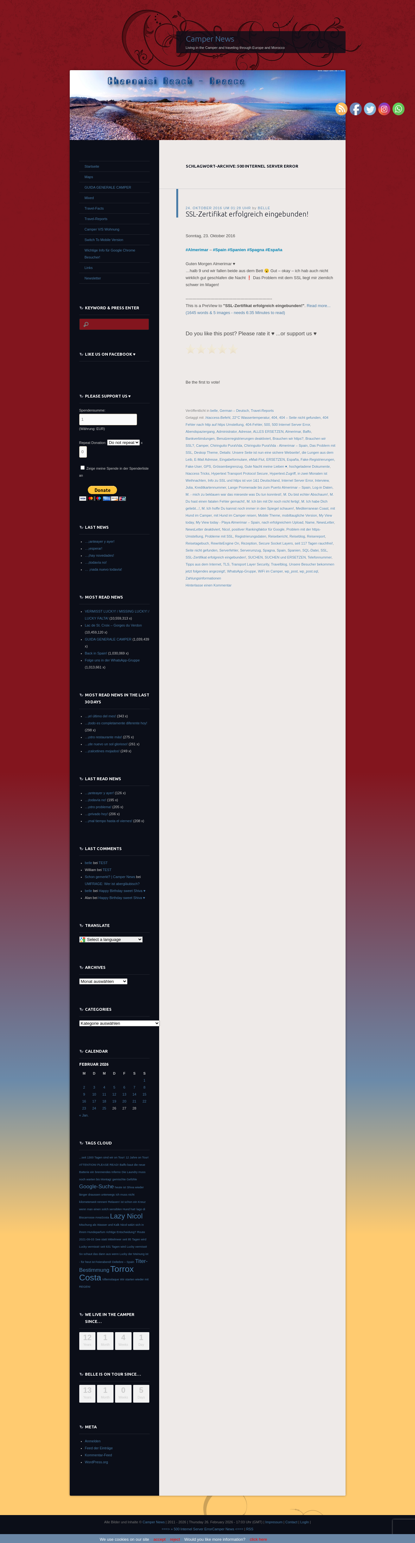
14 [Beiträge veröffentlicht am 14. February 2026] (134, 1094)
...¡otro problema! (98, 807)
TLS (226, 564)
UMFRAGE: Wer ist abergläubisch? (112, 884)
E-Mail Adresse (205, 459)
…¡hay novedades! (99, 555)
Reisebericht (278, 536)
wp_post (291, 571)
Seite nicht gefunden (201, 550)
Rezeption (249, 543)
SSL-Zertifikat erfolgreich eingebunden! (247, 214)
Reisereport (316, 536)
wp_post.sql (309, 571)
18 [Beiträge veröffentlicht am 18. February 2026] (104, 1101)
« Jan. (84, 1115)
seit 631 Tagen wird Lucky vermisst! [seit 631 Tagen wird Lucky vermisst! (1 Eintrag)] (124, 1246)
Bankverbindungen (200, 438)
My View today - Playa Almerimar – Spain (228, 522)
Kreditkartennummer (210, 487)
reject (175, 1539)
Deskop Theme (205, 452)
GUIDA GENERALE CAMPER (108, 187)
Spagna (256, 249)
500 (267, 424)
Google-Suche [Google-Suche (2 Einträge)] (96, 1186)
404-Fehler (253, 424)
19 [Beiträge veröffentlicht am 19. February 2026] (114, 1101)
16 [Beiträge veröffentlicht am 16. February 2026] (84, 1101)
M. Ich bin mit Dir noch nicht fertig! (273, 501)
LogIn (304, 1522)
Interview (321, 480)
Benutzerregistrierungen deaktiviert (244, 438)
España (275, 249)
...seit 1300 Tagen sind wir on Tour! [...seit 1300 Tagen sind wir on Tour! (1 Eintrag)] (102, 1157)
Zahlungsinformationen (203, 578)
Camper (202, 445)
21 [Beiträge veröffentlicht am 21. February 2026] (134, 1101)
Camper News (210, 38)
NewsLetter (325, 522)
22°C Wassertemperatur (250, 417)
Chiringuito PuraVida (226, 445)
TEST (103, 863)
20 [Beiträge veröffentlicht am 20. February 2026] (124, 1101)
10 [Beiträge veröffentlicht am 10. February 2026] (94, 1094)
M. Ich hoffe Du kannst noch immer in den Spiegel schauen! (248, 508)
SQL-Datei (310, 550)
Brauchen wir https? (288, 438)
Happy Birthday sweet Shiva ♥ (122, 891)
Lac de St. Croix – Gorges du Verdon (113, 625)
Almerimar (198, 249)
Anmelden (93, 1441)
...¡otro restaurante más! (103, 737)
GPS (207, 466)
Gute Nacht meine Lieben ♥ (265, 466)
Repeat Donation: (93, 443)
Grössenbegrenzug (228, 466)
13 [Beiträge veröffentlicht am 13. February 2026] (124, 1094)
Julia (189, 487)
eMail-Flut (256, 459)
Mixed (89, 198)
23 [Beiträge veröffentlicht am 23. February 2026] (84, 1108)
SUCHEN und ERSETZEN (285, 557)
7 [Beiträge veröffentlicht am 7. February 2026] (134, 1087)
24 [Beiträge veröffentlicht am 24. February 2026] (94, 1108)
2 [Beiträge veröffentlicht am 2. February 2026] (84, 1087)
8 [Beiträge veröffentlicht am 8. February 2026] (145, 1087)
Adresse (244, 431)
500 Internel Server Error (291, 424)
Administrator (227, 431)
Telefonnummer (320, 557)
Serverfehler (228, 550)
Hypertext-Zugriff (283, 473)
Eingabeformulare (233, 459)
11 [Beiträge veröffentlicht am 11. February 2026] (104, 1094)
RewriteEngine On (225, 543)
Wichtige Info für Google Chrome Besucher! (110, 253)
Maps (89, 177)
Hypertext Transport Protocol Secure (239, 473)
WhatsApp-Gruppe (241, 571)
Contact (291, 1522)
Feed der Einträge (99, 1448)
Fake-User (194, 466)
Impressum (273, 1522)
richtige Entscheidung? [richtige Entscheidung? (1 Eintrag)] (121, 1232)
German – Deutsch (234, 411)
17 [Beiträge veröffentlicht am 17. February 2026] (94, 1101)
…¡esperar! (93, 548)
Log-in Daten (322, 487)
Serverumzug (250, 550)
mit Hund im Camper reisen (235, 515)
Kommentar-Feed (98, 1455)
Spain (220, 249)
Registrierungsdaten (250, 536)
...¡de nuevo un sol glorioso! (106, 744)
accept (159, 1539)
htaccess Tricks (198, 473)
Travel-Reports (262, 411)
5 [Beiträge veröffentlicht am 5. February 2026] (114, 1087)
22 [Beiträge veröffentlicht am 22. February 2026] (144, 1101)
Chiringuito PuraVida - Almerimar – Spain (276, 445)
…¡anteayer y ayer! (100, 541)
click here (258, 1539)
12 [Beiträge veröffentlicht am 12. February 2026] (114, 1094)
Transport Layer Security (250, 564)
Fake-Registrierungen (317, 459)
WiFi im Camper (270, 571)
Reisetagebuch (197, 543)
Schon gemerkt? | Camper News (110, 877)
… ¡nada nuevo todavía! (103, 569)
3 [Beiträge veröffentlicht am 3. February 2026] (94, 1087)
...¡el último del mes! (100, 716)
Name (309, 522)
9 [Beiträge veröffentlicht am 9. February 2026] (84, 1094)
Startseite (92, 166)
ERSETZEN (275, 459)
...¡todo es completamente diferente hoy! (116, 723)
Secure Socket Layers (276, 543)
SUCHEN (255, 557)
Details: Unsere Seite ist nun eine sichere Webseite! (260, 452)
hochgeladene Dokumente (309, 466)
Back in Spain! (96, 653)
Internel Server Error (297, 480)
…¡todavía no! (96, 562)
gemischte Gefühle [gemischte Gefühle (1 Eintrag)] (124, 1179)
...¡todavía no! (95, 800)
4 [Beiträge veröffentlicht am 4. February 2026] (104, 1087)
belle (264, 208)
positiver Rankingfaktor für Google (258, 529)
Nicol (226, 529)
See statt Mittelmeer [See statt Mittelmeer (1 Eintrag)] (108, 1239)
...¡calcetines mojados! (102, 751)
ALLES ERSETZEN (268, 431)
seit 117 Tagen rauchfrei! (314, 543)
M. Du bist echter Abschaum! (305, 494)
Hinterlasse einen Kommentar (209, 585)
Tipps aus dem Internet (203, 564)
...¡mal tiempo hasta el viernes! (109, 821)
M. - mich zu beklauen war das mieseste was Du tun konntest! (234, 494)
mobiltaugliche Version (299, 515)
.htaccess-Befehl (217, 417)
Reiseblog (297, 536)
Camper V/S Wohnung (102, 229)
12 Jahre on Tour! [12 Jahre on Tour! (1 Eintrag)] (137, 1157)
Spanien (238, 249)
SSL (324, 550)
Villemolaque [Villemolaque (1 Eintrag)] (110, 1279)
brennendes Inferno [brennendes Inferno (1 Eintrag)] (108, 1172)
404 (274, 417)
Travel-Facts (94, 208)
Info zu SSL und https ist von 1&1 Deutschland (244, 480)
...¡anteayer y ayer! (99, 793)
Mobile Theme (269, 515)
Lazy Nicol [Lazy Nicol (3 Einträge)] (126, 1216)
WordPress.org (96, 1462)
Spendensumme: (92, 410)
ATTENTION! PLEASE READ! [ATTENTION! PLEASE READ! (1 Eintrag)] (99, 1164)
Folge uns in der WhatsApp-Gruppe (112, 660)
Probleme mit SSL (219, 536)
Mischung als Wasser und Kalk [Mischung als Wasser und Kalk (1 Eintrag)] (99, 1224)
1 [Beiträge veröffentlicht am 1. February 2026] (145, 1080)
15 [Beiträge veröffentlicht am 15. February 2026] (144, 1094)
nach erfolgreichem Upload (282, 522)
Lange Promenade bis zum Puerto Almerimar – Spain (269, 487)
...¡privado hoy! (96, 814)
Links (89, 268)
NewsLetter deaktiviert (203, 529)
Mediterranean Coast (312, 508)
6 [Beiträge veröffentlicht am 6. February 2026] (124, 1087)
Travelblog (279, 564)
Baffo (307, 431)
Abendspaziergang (200, 431)
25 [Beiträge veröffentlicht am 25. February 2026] (104, 1108)
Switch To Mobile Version (104, 240)
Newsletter (93, 278)
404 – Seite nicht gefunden (300, 417)
